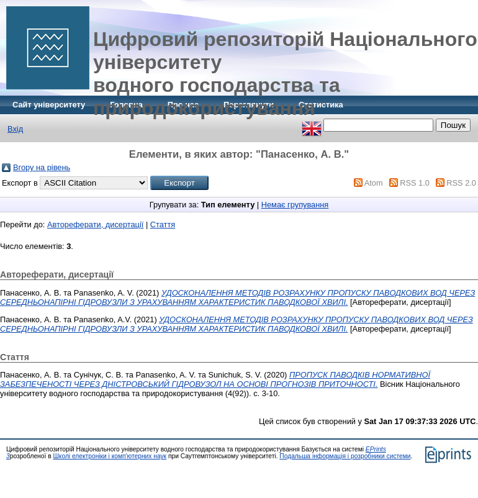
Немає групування (295, 204)
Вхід (15, 129)
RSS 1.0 (415, 183)
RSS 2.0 (461, 183)
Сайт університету (48, 104)
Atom (373, 183)
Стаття (162, 224)
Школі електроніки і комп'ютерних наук (109, 456)
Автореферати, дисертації (95, 224)
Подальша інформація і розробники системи (344, 456)
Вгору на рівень (41, 167)
